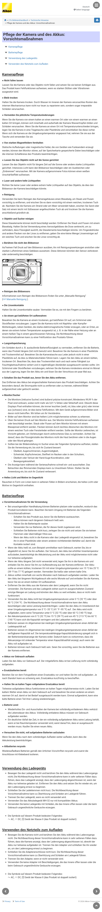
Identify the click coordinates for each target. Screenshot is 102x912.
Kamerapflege (15, 46)
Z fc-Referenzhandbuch (18, 20)
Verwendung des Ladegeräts (22, 58)
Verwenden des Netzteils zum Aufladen (28, 64)
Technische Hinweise (39, 20)
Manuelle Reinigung (17, 299)
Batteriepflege (15, 52)
